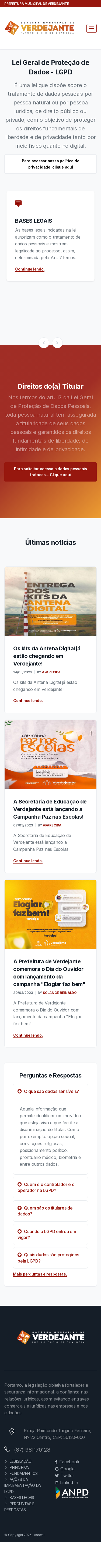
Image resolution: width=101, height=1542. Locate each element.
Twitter (64, 1475)
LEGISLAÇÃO (17, 1461)
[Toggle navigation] (91, 28)
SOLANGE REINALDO (59, 993)
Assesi (39, 1535)
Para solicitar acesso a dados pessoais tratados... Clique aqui (50, 471)
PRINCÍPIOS (16, 1467)
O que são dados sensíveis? (48, 1091)
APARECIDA (51, 672)
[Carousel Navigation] (50, 342)
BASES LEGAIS (33, 221)
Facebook (67, 1461)
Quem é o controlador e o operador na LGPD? (46, 1187)
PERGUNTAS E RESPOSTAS (19, 1506)
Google (65, 1468)
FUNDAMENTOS (21, 1473)
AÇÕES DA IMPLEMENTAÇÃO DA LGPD (22, 1485)
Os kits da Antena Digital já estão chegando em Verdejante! (46, 656)
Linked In (66, 1482)
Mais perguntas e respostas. (40, 1274)
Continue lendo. (29, 269)
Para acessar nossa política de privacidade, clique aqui (50, 164)
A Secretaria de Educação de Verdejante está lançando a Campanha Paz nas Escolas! (50, 809)
